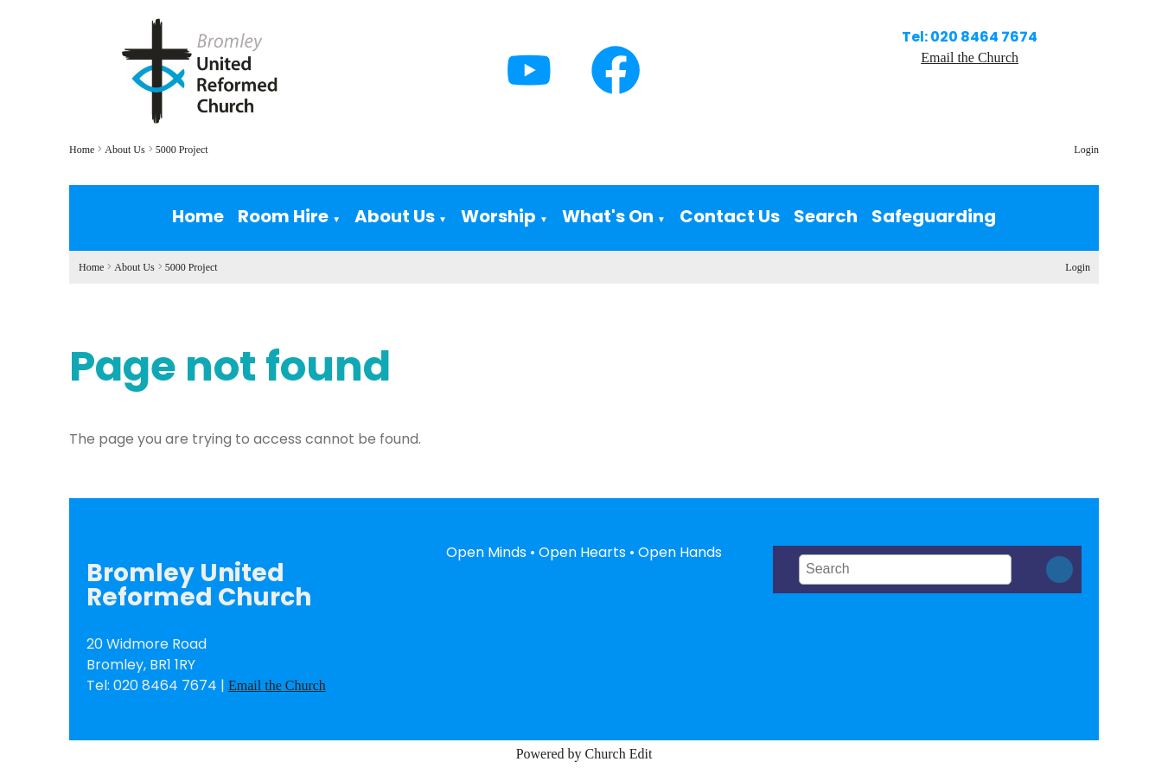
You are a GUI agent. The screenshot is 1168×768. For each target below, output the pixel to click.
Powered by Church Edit (584, 753)
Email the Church (969, 57)
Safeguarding (933, 216)
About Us (124, 150)
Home (81, 150)
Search (826, 216)
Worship (498, 216)
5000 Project (182, 150)
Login (1086, 150)
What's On (608, 216)
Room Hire (283, 216)
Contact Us (730, 216)
